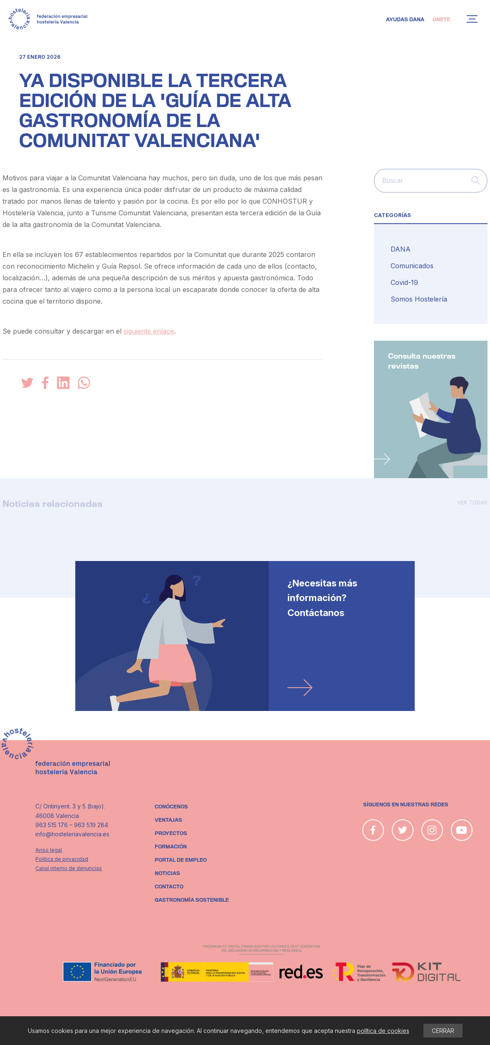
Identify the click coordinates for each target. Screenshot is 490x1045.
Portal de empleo (181, 860)
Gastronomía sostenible (192, 900)
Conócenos (171, 807)
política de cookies (383, 1030)
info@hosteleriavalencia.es (72, 834)
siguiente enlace (149, 331)
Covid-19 (404, 282)
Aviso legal (48, 850)
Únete (441, 19)
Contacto (169, 887)
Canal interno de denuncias (68, 868)
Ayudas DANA (405, 19)
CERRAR (443, 1030)
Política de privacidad (61, 859)
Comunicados (412, 266)
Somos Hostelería (419, 299)
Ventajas (168, 820)
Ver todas (472, 502)
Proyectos (171, 833)
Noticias (167, 873)
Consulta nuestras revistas (421, 361)
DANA (401, 249)
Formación (171, 847)
